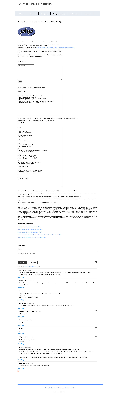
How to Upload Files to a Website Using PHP (29, 232)
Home (21, 14)
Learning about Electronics (34, 4)
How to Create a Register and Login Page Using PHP (32, 237)
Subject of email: (22, 61)
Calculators (74, 14)
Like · (19, 277)
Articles (33, 14)
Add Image (32, 262)
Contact (88, 14)
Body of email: (21, 65)
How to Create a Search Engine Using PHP (29, 226)
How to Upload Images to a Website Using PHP (30, 229)
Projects (44, 14)
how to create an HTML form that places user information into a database (55, 47)
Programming (58, 14)
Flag (22, 277)
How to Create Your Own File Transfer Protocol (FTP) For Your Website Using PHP (39, 234)
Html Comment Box (30, 266)
